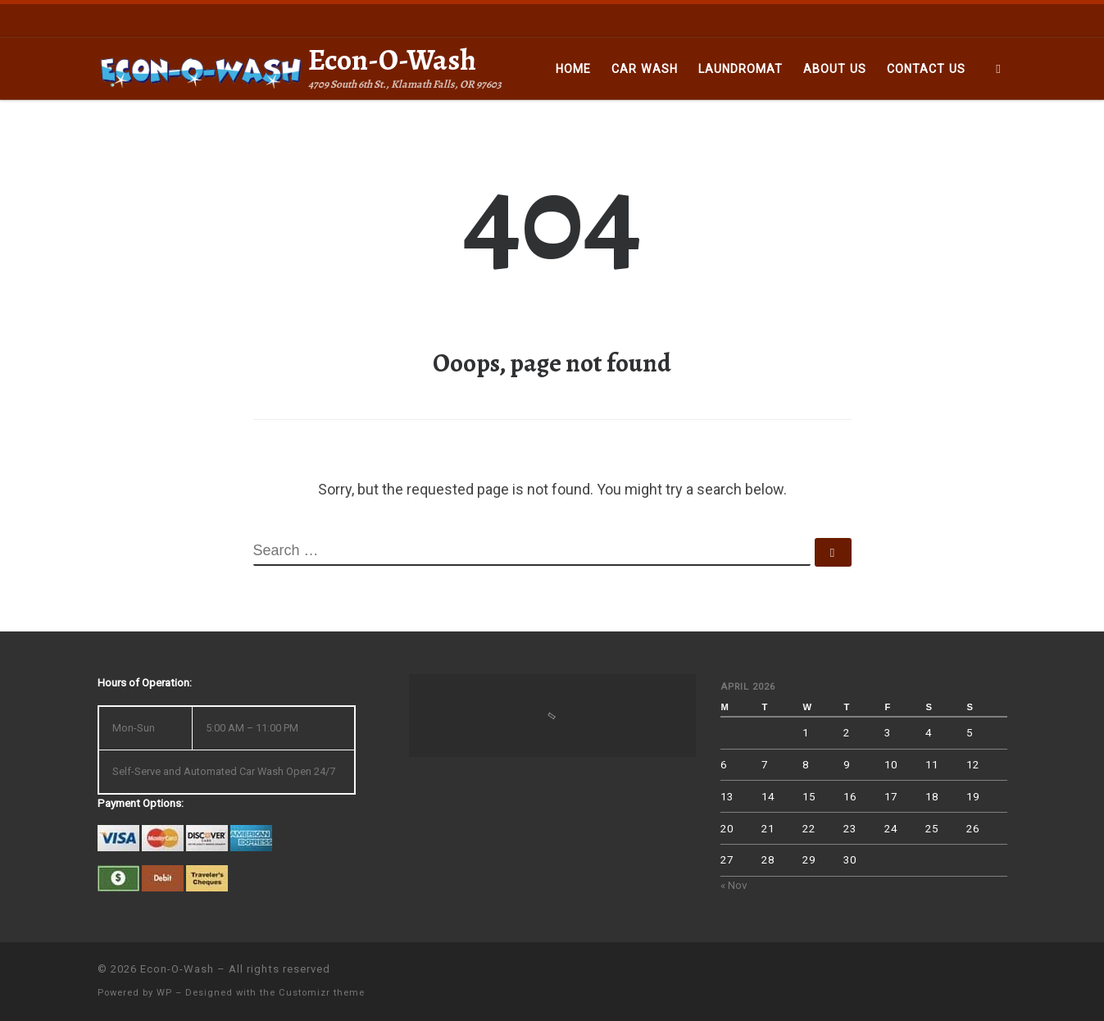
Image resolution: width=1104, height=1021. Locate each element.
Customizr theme (322, 992)
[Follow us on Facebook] (1002, 20)
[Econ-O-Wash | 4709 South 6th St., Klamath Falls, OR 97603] (200, 68)
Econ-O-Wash (177, 969)
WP (164, 992)
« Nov (733, 884)
